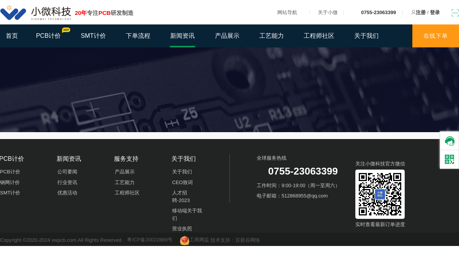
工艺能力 (271, 35)
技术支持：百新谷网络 (235, 240)
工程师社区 (319, 35)
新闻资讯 (182, 35)
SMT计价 (93, 35)
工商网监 (195, 240)
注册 (421, 12)
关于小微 (328, 12)
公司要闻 (67, 172)
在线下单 (435, 35)
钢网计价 (10, 182)
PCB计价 (52, 33)
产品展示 (227, 35)
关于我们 (366, 35)
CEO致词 (182, 182)
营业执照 (182, 228)
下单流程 (138, 35)
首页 (12, 35)
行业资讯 (67, 182)
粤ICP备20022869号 (150, 240)
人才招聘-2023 (181, 196)
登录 (435, 12)
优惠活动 (67, 193)
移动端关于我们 (187, 214)
